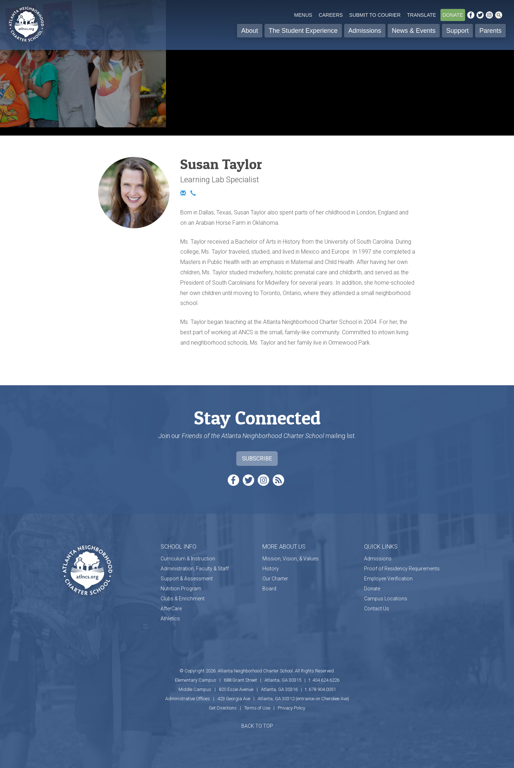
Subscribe (257, 458)
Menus (303, 15)
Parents (490, 30)
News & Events (413, 30)
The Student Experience (303, 30)
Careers (331, 15)
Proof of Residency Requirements (402, 568)
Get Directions (223, 708)
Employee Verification (388, 578)
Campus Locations (385, 598)
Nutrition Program (181, 588)
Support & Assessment (187, 578)
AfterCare (171, 608)
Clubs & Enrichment (183, 598)
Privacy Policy (291, 708)
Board (269, 588)
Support (457, 30)
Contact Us (376, 608)
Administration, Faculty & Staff (195, 568)
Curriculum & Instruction (188, 558)
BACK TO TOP (257, 726)
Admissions (364, 30)
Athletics (170, 618)
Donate (453, 15)
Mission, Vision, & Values (290, 558)
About (249, 30)
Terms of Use (257, 708)
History (270, 568)
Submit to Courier (374, 15)
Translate (421, 15)
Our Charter (275, 578)
